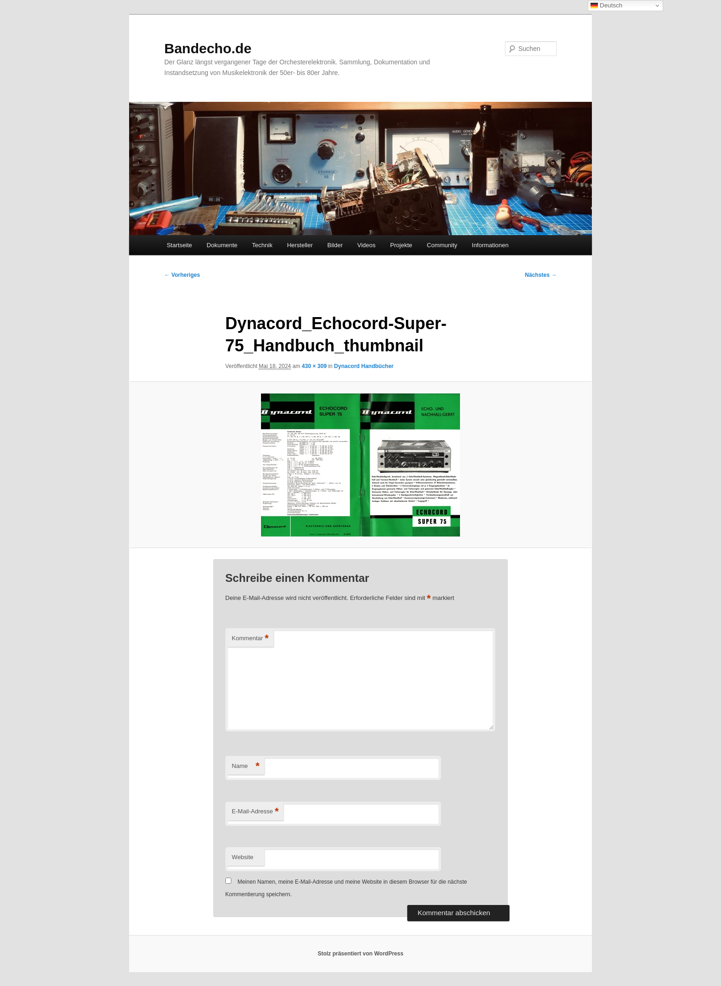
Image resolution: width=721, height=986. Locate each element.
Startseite (179, 245)
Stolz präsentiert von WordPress (360, 953)
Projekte (401, 245)
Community (442, 245)
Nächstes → (541, 275)
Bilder (334, 245)
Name (246, 766)
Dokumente (222, 245)
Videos (366, 245)
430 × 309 (314, 366)
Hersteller (300, 245)
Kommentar (250, 638)
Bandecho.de (207, 48)
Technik (262, 245)
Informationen (490, 245)
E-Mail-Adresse (255, 811)
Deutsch (606, 5)
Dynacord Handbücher (364, 366)
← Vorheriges (182, 275)
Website (243, 857)
